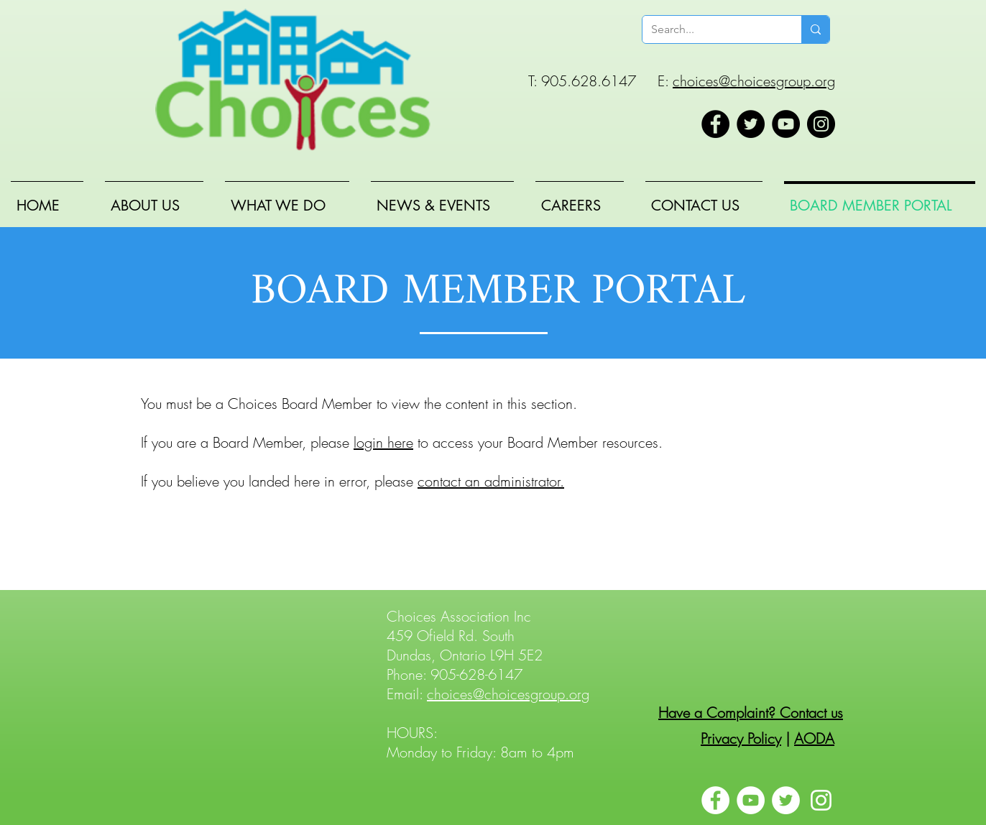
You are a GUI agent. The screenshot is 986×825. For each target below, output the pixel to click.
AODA (814, 738)
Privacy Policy (741, 738)
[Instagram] (821, 124)
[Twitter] (751, 124)
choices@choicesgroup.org (754, 81)
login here (383, 442)
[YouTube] (786, 124)
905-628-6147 (476, 674)
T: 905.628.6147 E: (600, 81)
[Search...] (711, 29)
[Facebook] (715, 124)
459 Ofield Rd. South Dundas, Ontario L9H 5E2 (465, 645)
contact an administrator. (491, 481)
